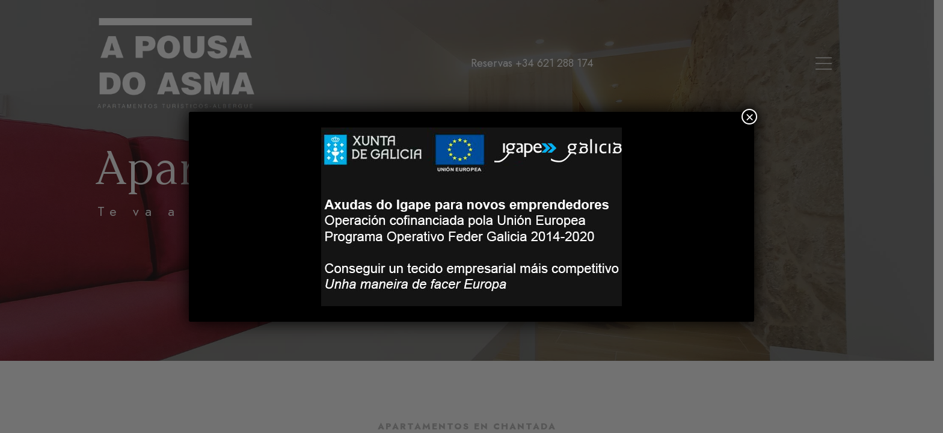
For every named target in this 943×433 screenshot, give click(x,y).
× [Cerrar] (749, 116)
